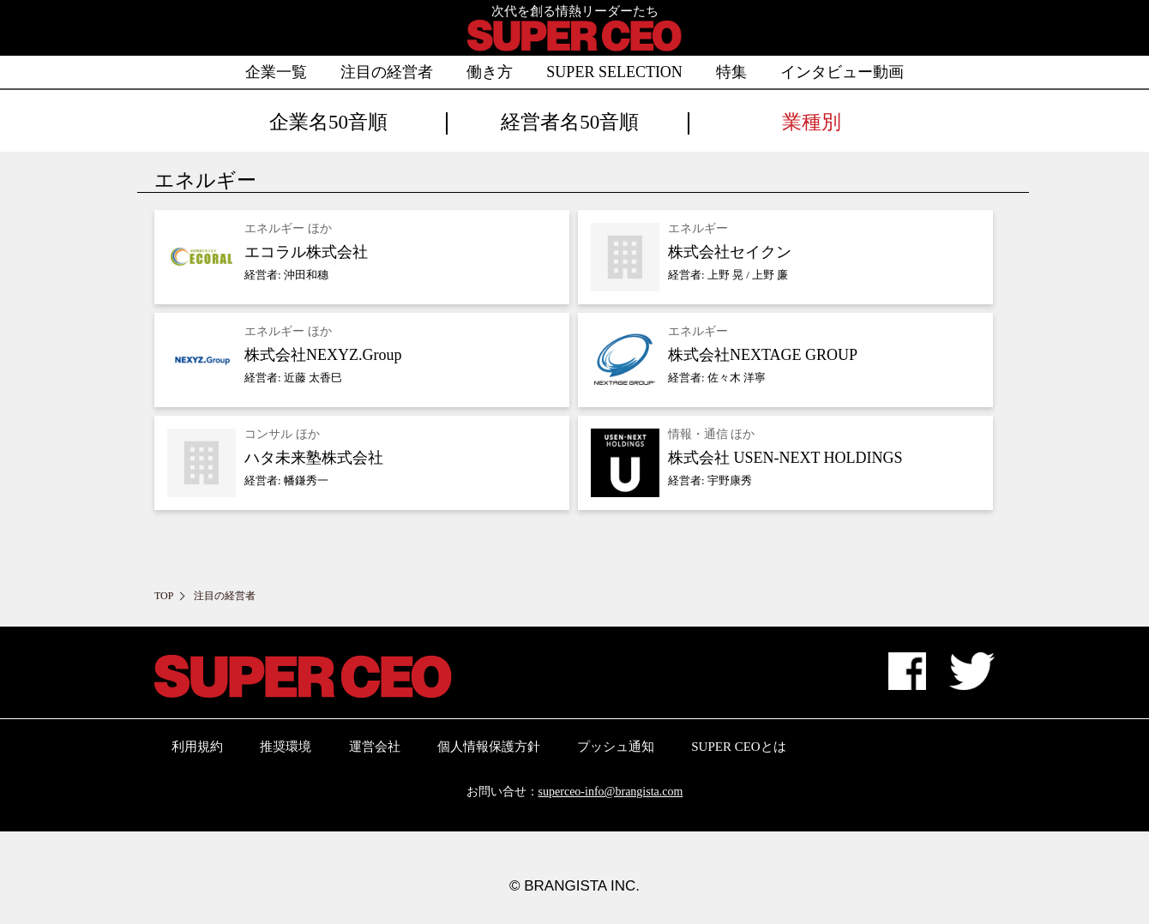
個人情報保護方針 (488, 746)
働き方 (489, 72)
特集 (731, 72)
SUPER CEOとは (738, 746)
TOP (163, 596)
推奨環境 (285, 746)
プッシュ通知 (615, 746)
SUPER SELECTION (614, 72)
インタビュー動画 (842, 72)
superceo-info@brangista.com (610, 791)
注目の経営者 (386, 72)
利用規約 (197, 746)
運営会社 (374, 746)
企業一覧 (276, 72)
